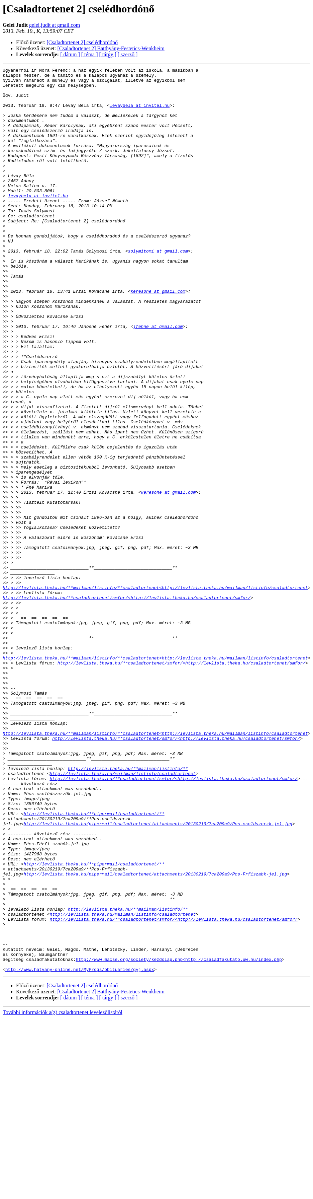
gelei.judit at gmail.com (54, 25)
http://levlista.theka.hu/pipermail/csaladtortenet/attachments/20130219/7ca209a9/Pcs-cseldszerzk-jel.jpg (157, 975)
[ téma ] (89, 54)
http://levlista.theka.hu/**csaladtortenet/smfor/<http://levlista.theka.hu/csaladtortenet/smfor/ (126, 704)
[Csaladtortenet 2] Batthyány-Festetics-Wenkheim (111, 48)
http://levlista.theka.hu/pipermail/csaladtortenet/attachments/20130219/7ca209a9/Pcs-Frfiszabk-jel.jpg (155, 1036)
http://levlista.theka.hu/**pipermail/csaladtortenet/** (93, 963)
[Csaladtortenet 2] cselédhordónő (82, 42)
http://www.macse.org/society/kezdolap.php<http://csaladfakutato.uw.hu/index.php (179, 1138)
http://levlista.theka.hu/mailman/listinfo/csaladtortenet (122, 915)
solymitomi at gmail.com (158, 288)
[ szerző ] (128, 54)
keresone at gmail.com (157, 336)
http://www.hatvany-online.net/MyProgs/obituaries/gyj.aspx (79, 1150)
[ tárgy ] (107, 54)
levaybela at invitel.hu (140, 113)
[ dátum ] (70, 54)
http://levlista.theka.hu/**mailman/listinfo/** (128, 909)
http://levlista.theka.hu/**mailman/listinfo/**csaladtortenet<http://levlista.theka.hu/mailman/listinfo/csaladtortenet (155, 692)
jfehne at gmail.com (158, 378)
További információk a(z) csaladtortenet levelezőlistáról (62, 1193)
